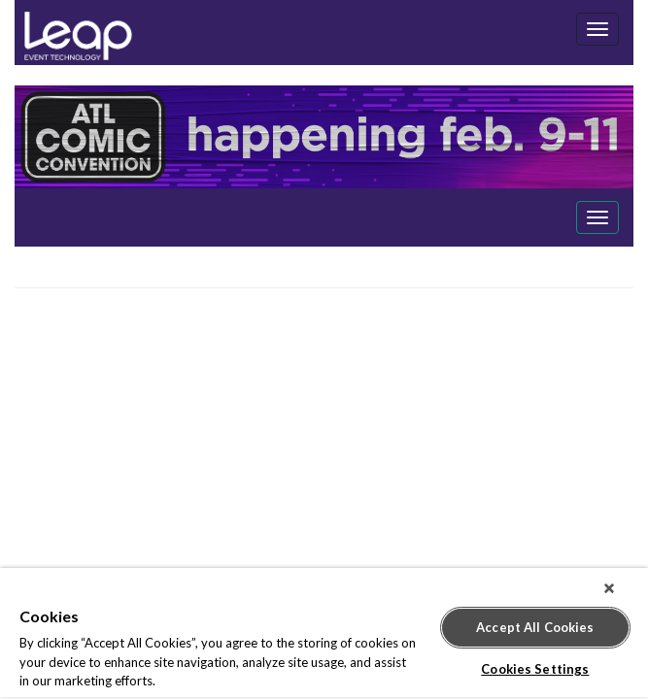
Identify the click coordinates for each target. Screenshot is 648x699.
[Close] (623, 588)
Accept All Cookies (535, 619)
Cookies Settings (535, 661)
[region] (324, 633)
